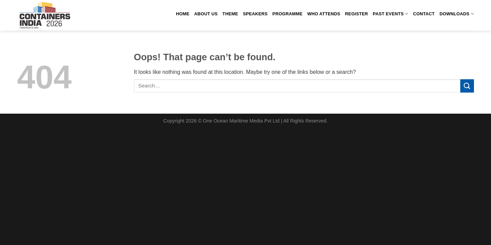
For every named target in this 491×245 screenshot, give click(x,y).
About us (206, 13)
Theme (230, 13)
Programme (287, 13)
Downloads (457, 14)
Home (182, 13)
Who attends (323, 13)
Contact (424, 13)
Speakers (255, 13)
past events (390, 14)
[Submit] (467, 86)
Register (356, 13)
